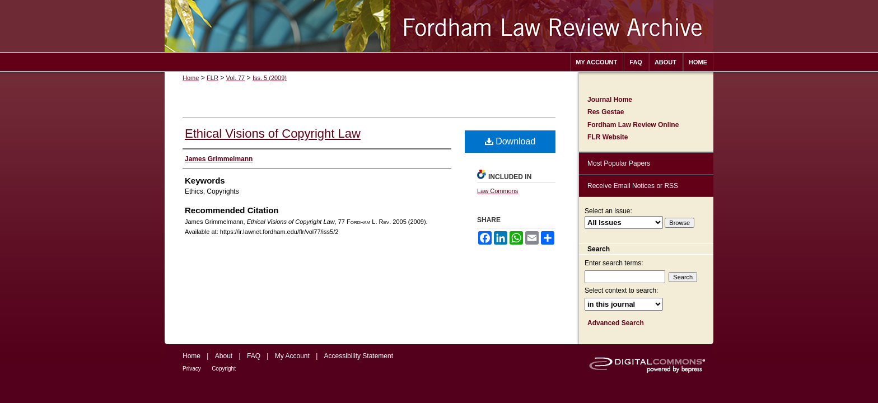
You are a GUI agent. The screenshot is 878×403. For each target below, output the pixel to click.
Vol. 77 (235, 77)
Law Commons (497, 191)
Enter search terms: (614, 263)
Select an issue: (608, 211)
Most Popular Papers (618, 163)
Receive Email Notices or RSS (632, 186)
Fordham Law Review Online (633, 125)
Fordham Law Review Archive (439, 26)
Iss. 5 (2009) (270, 77)
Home (191, 77)
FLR (212, 77)
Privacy (192, 368)
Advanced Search (615, 323)
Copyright (224, 368)
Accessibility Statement (358, 356)
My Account (292, 356)
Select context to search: (621, 290)
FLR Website (607, 137)
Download (510, 141)
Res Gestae (605, 112)
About (223, 356)
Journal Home (609, 100)
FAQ (253, 356)
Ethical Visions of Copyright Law (273, 133)
